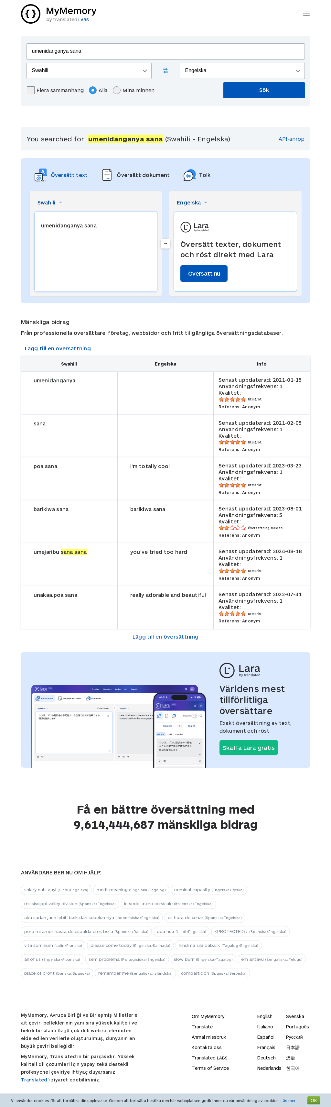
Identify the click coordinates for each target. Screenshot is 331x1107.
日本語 (293, 1047)
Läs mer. (289, 1100)
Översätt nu (204, 273)
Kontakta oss (207, 1047)
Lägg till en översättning (58, 348)
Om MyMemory (208, 1016)
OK (314, 1100)
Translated (34, 1079)
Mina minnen (134, 90)
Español (265, 1037)
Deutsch (266, 1057)
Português (297, 1026)
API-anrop (291, 139)
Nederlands (269, 1068)
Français (266, 1047)
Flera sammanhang (55, 90)
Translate (202, 1026)
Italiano (265, 1026)
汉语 (290, 1057)
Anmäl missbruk (209, 1037)
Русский (294, 1037)
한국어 (293, 1068)
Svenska (295, 1016)
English (264, 1016)
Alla (98, 90)
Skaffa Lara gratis (249, 747)
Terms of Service (210, 1068)
